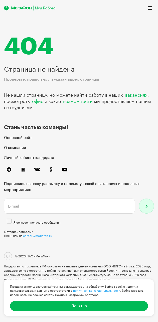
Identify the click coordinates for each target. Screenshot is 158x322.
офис (37, 101)
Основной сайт (18, 137)
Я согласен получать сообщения (37, 222)
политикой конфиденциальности (96, 290)
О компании (15, 147)
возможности (78, 101)
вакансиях (136, 95)
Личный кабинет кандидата (29, 157)
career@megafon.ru (37, 235)
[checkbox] (9, 221)
